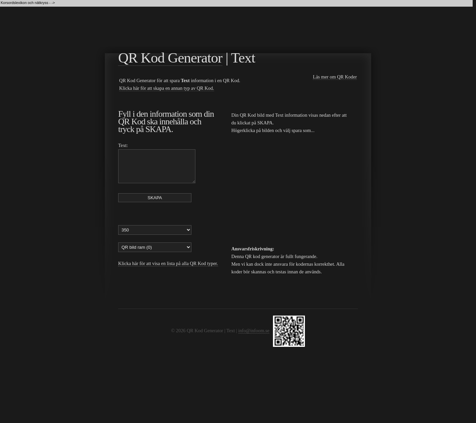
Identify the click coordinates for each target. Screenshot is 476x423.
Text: (123, 145)
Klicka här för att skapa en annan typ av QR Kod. (166, 88)
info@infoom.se (254, 330)
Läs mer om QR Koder (335, 76)
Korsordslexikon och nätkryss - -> (28, 3)
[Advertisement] (239, 27)
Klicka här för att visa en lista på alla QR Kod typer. (168, 269)
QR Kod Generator (170, 58)
